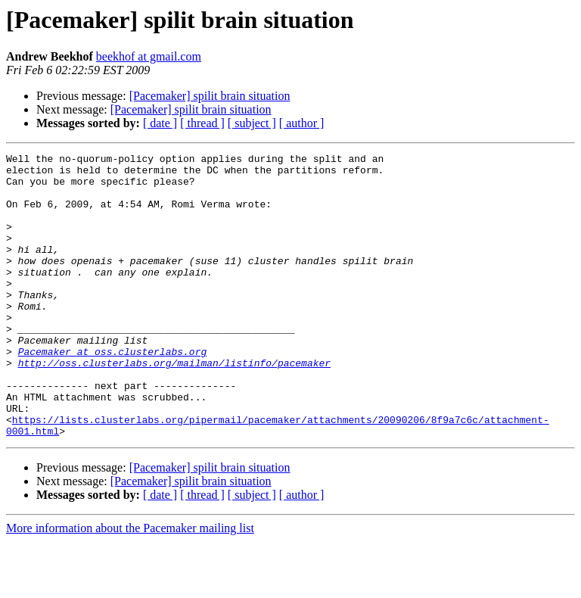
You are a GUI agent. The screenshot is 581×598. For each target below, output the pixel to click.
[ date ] (160, 123)
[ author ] (302, 123)
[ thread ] (202, 123)
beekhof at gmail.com (148, 56)
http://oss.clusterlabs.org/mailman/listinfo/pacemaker (174, 406)
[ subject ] (252, 123)
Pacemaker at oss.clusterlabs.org (112, 392)
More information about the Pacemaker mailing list (130, 584)
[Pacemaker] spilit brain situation (209, 95)
